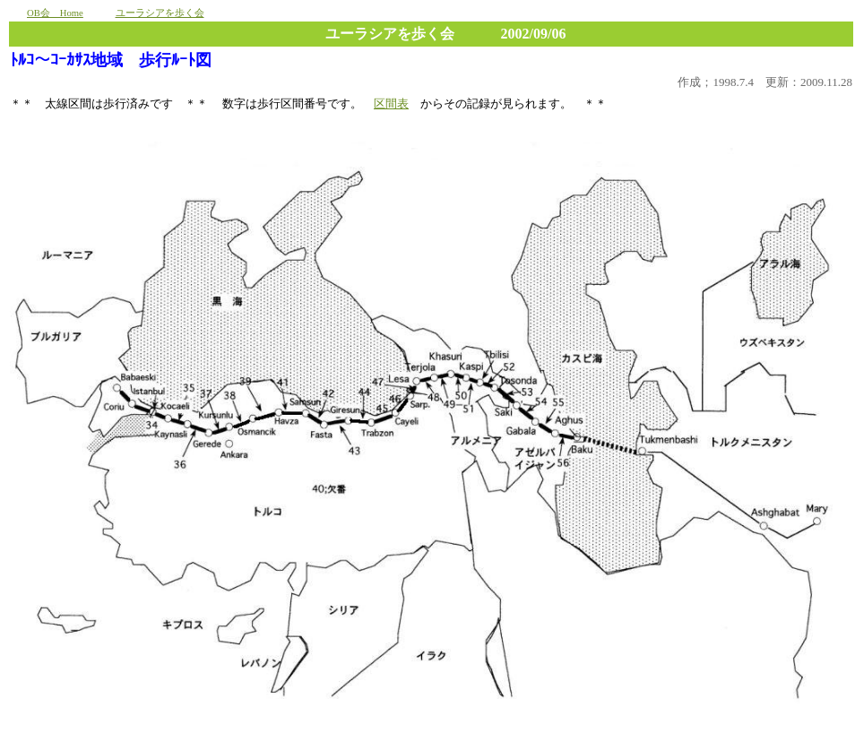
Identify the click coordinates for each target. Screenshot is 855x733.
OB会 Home (55, 13)
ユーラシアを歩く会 (160, 13)
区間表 (391, 103)
